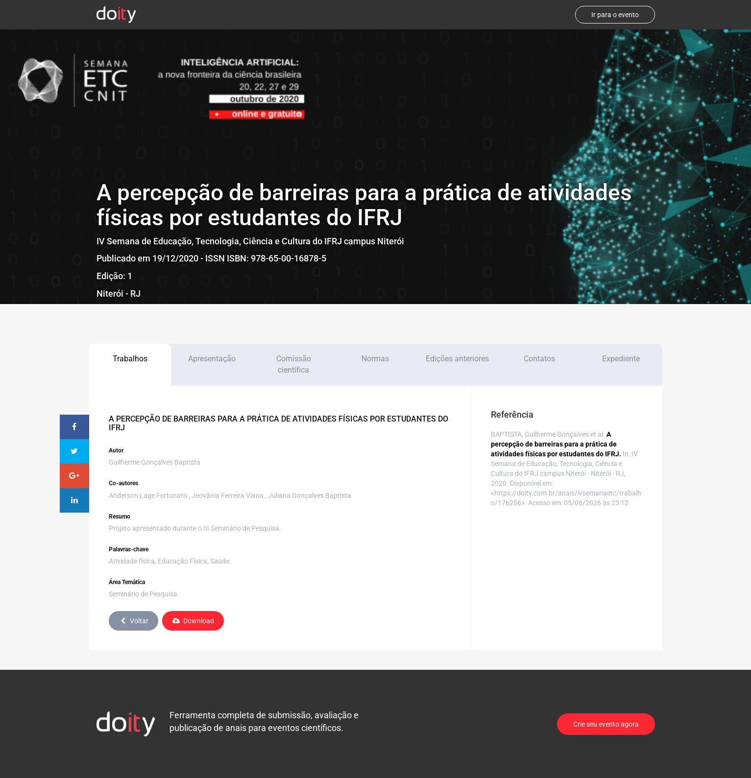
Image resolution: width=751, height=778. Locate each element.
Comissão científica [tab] (293, 364)
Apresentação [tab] (212, 358)
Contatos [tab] (539, 358)
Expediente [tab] (621, 358)
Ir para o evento (615, 15)
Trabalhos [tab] (130, 358)
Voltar (133, 621)
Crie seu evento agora (606, 724)
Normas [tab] (375, 358)
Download (193, 621)
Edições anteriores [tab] (457, 358)
